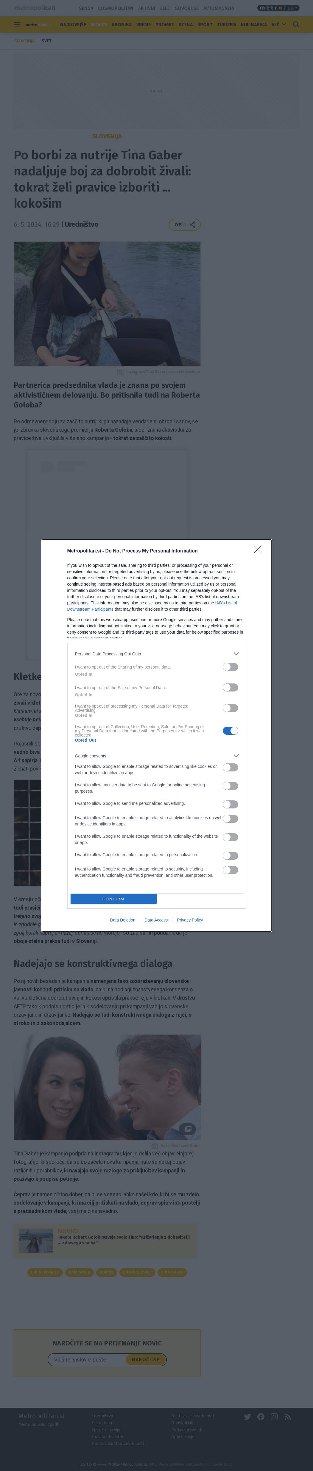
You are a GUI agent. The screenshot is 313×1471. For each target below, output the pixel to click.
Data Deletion (123, 920)
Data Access (156, 920)
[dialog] (156, 735)
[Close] (259, 551)
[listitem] (156, 654)
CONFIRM (113, 899)
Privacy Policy (190, 920)
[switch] (230, 667)
